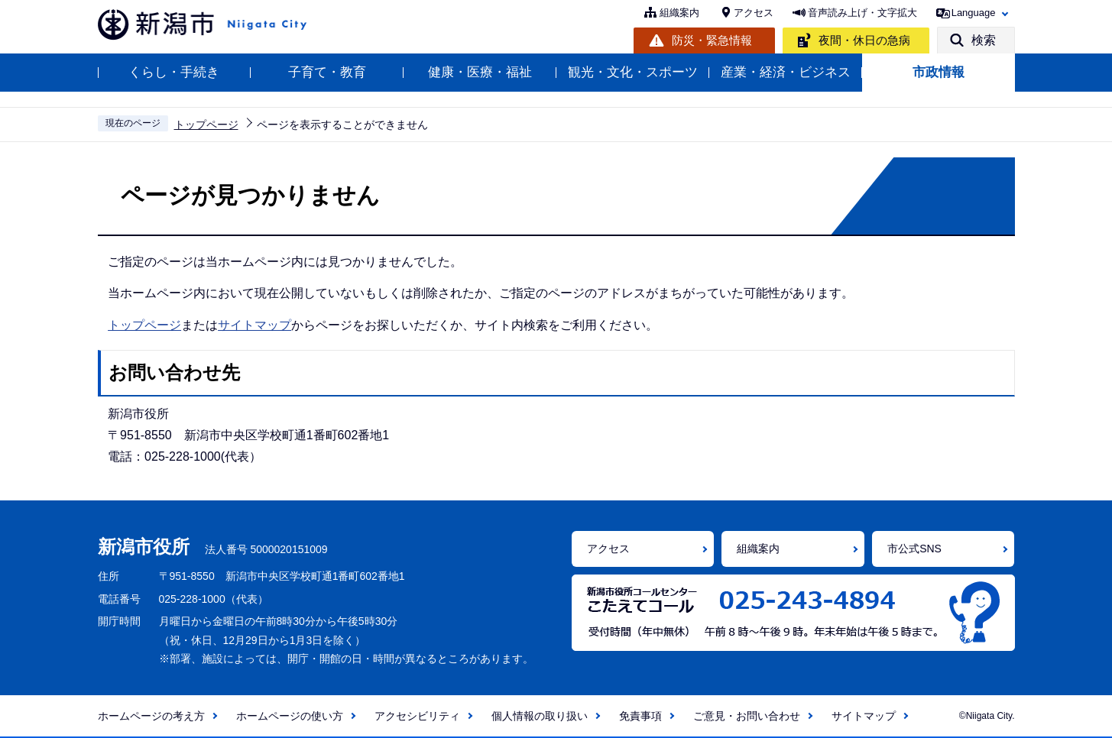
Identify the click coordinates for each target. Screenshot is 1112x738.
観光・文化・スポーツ (633, 72)
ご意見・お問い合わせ (746, 716)
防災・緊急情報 (712, 40)
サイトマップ (254, 325)
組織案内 (679, 12)
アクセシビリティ (417, 716)
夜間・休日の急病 (864, 40)
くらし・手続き (173, 72)
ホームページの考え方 (151, 716)
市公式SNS (914, 548)
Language (974, 12)
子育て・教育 (327, 72)
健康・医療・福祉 (480, 72)
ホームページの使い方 (289, 716)
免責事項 (640, 716)
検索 (983, 40)
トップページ (206, 124)
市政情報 (938, 72)
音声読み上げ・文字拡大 (862, 12)
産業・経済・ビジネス (786, 72)
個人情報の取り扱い (539, 716)
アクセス (753, 12)
